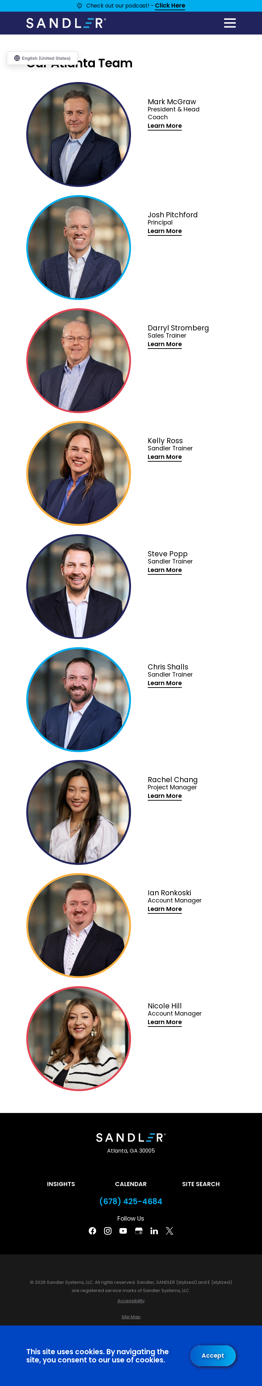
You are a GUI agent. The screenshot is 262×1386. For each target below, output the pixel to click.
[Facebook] (92, 1231)
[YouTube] (123, 1231)
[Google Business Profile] (139, 1231)
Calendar (131, 1184)
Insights (61, 1184)
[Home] (66, 23)
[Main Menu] (230, 23)
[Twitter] (169, 1231)
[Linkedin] (154, 1231)
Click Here (170, 6)
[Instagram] (108, 1231)
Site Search (201, 1184)
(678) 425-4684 (130, 1202)
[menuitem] (131, 1301)
